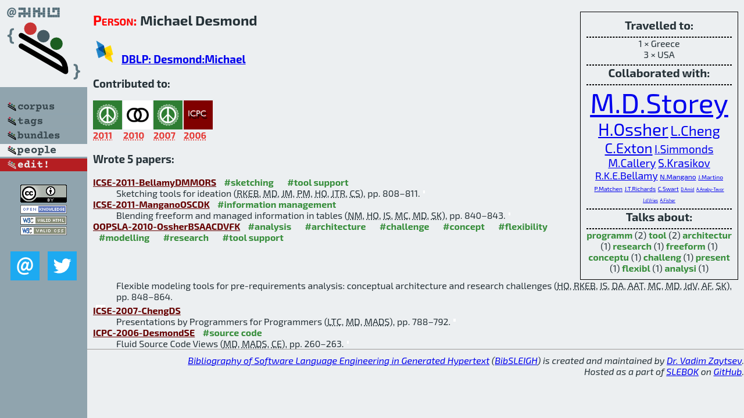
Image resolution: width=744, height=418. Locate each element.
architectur (707, 234)
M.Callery (632, 163)
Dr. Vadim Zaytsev (704, 360)
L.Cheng (695, 130)
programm (609, 234)
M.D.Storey (659, 102)
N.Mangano (678, 176)
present (713, 256)
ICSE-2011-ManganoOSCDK (151, 204)
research (632, 245)
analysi (680, 267)
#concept (464, 226)
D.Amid (687, 189)
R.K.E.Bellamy (626, 176)
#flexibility (523, 226)
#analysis (270, 226)
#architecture (335, 226)
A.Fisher (667, 200)
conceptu (608, 256)
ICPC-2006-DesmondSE (144, 332)
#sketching (249, 182)
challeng (662, 256)
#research (186, 237)
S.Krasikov (684, 163)
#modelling (124, 237)
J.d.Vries (650, 200)
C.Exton (629, 147)
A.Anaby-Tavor (710, 189)
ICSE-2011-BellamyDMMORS (154, 182)
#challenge (405, 226)
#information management (276, 204)
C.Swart (668, 188)
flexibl (636, 267)
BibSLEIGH (516, 360)
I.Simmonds (683, 149)
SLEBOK (682, 371)
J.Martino (710, 177)
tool (658, 234)
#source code (232, 332)
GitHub (728, 371)
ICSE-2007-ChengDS (137, 310)
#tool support (317, 182)
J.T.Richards (640, 188)
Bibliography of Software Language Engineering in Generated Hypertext (338, 360)
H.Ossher (633, 129)
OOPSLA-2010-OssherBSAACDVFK (166, 226)
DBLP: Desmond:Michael (183, 59)
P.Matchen (608, 188)
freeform (686, 245)
